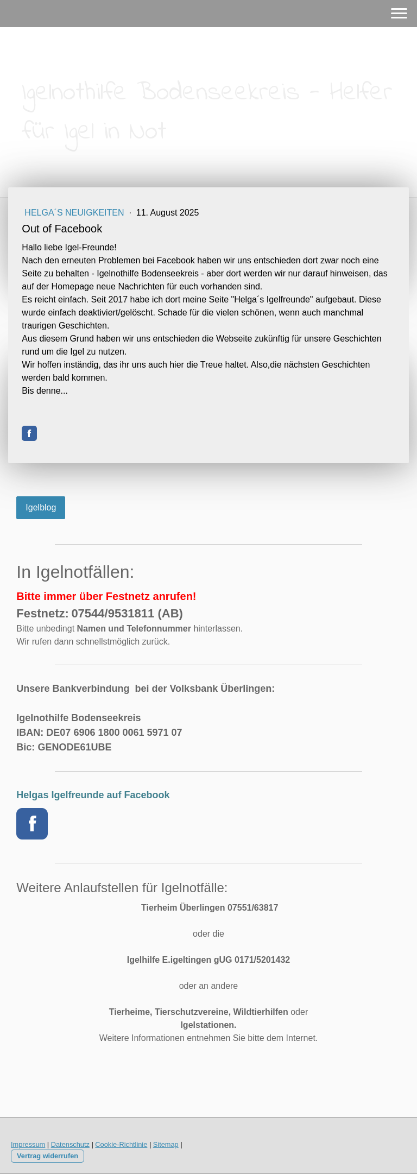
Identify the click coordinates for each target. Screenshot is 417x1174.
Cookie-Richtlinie (121, 1144)
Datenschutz (70, 1144)
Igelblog (41, 507)
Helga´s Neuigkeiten (75, 212)
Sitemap (166, 1144)
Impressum (28, 1144)
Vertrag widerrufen (47, 1156)
